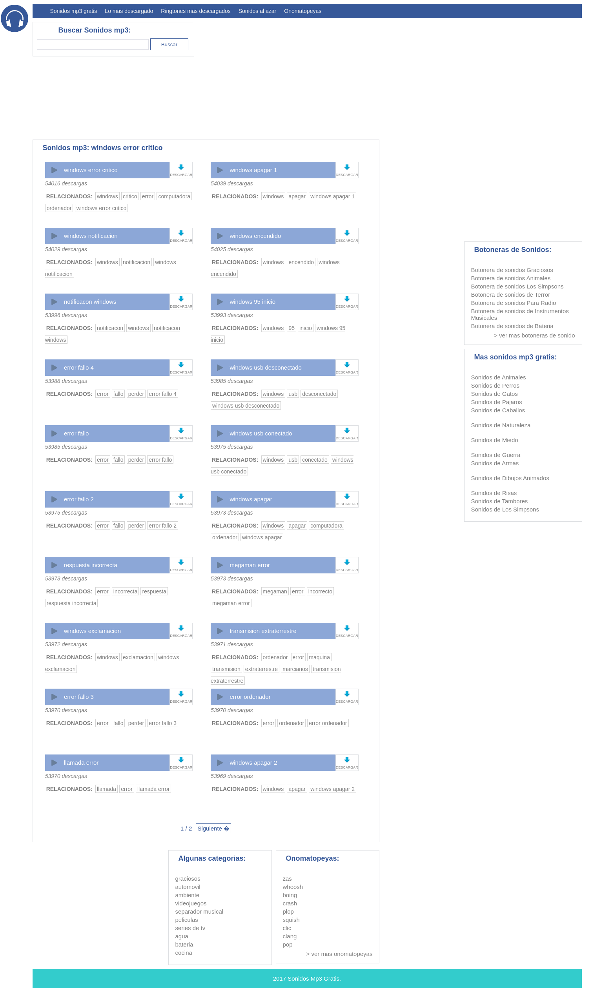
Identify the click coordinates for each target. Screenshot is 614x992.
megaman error (250, 565)
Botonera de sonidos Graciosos (512, 270)
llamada (106, 789)
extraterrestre (261, 669)
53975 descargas (232, 447)
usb (292, 394)
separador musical (199, 911)
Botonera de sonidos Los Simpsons (517, 286)
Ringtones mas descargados (195, 11)
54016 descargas (66, 183)
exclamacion (138, 657)
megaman (275, 591)
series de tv (190, 928)
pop (288, 944)
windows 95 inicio (252, 301)
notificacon (110, 328)
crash (290, 903)
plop (288, 911)
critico (130, 196)
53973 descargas (232, 513)
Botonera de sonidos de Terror (510, 294)
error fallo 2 (79, 499)
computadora (174, 196)
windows (107, 196)
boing (290, 895)
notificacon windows (90, 301)
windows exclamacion (92, 630)
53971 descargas (232, 644)
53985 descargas (232, 381)
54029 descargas (66, 249)
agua (181, 936)
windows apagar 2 (253, 762)
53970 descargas (66, 710)
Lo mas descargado (129, 11)
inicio (305, 328)
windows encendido (255, 235)
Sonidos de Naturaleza (501, 425)
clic (287, 928)
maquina (319, 657)
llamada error (81, 762)
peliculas (186, 919)
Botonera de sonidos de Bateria (512, 326)
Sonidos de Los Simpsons (505, 509)
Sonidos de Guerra (496, 455)
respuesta (154, 591)
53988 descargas (66, 381)
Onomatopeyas (302, 11)
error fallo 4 (79, 367)
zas (287, 878)
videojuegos (191, 903)
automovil (187, 886)
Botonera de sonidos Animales (511, 278)
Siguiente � (213, 828)
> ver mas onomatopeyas (339, 953)
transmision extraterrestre (263, 630)
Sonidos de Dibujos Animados (510, 478)
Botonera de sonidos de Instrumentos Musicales (520, 314)
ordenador (59, 208)
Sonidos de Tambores (499, 501)
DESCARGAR (181, 175)
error (148, 196)
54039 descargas (232, 183)
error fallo (76, 433)
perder (136, 394)
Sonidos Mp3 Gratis (313, 978)
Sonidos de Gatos (494, 393)
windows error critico (91, 170)
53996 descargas (66, 315)
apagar (297, 196)
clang (290, 936)
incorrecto (320, 591)
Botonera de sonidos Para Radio (513, 302)
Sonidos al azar (258, 11)
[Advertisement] (439, 77)
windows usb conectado (261, 433)
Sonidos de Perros (495, 385)
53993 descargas (232, 315)
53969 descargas (232, 776)
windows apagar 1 (253, 170)
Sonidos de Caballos (498, 410)
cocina (183, 952)
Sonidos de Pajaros (496, 402)
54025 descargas (232, 249)
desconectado (319, 394)
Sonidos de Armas (495, 463)
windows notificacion (91, 235)
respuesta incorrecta (90, 565)
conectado (315, 460)
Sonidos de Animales (498, 377)
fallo (118, 394)
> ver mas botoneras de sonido (534, 335)
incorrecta (125, 591)
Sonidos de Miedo (494, 440)
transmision (226, 669)
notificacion (136, 262)
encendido (301, 262)
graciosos (187, 878)
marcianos (295, 669)
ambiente (187, 895)
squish (291, 919)
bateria (184, 944)
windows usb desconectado (265, 367)
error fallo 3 (79, 696)
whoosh (293, 886)
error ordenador (250, 696)
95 (291, 328)
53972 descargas (66, 644)
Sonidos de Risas (494, 493)
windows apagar (251, 499)
